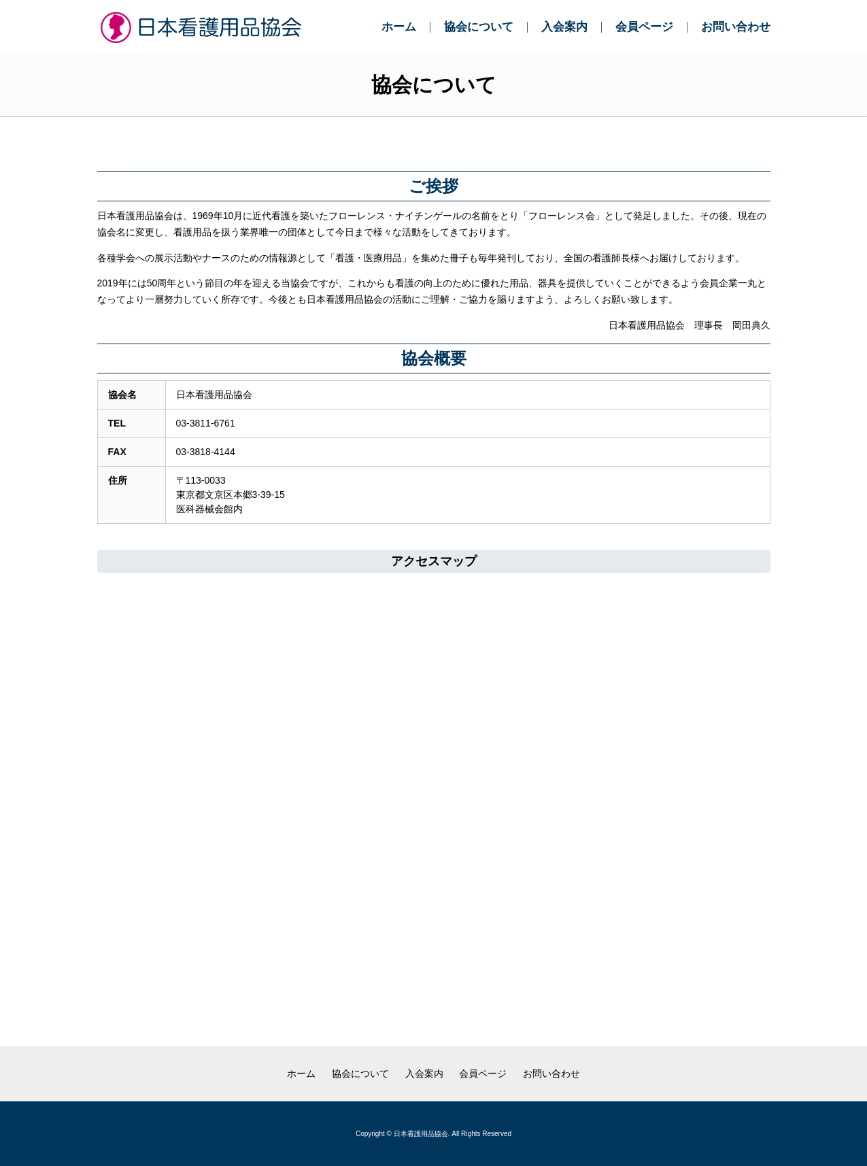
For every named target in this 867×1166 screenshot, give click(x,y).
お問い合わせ (735, 26)
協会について (478, 26)
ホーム (398, 26)
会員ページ (644, 26)
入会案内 (564, 26)
